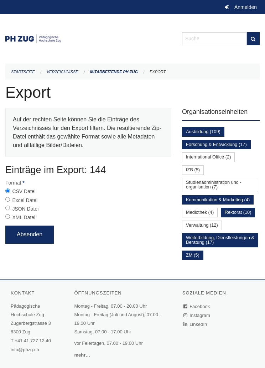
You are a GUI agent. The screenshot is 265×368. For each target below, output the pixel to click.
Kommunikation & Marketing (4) (218, 199)
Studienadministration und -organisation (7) (213, 185)
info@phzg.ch (25, 349)
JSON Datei (25, 209)
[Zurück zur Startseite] (88, 38)
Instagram (197, 315)
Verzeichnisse (62, 72)
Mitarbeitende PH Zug (114, 72)
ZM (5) (192, 255)
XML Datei (23, 217)
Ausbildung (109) (203, 131)
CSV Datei (23, 191)
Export (158, 72)
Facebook (197, 306)
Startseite (23, 72)
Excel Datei (24, 200)
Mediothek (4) (200, 212)
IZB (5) (193, 169)
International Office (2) (208, 157)
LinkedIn (195, 324)
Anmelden (245, 7)
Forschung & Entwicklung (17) (216, 144)
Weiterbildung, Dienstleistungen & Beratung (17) (220, 240)
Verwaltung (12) (202, 225)
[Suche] (253, 38)
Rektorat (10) (238, 212)
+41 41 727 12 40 (33, 340)
